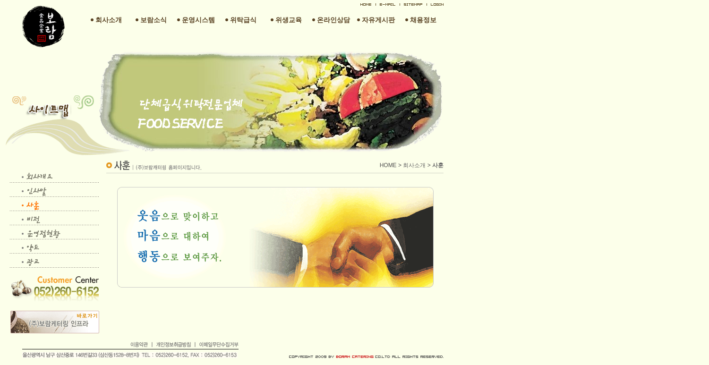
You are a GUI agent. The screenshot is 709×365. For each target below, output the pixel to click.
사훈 (438, 165)
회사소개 (414, 165)
